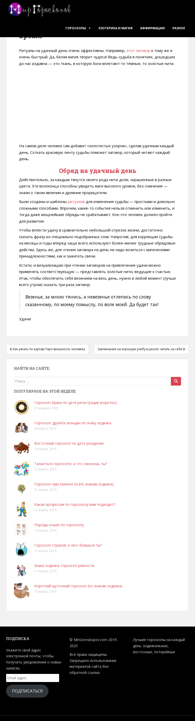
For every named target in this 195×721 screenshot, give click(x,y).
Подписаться (27, 691)
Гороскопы (76, 28)
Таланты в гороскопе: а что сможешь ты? (70, 463)
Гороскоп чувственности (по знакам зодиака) (73, 484)
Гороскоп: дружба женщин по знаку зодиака (72, 422)
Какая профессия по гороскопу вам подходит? (74, 504)
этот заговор (138, 50)
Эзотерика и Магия (115, 28)
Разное (178, 28)
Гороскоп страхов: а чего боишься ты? (68, 545)
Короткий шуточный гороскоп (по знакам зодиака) (78, 585)
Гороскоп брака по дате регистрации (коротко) (75, 402)
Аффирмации (152, 28)
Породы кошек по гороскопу (59, 524)
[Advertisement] (97, 105)
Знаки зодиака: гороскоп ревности (64, 565)
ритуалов (76, 201)
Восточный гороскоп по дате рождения (69, 443)
